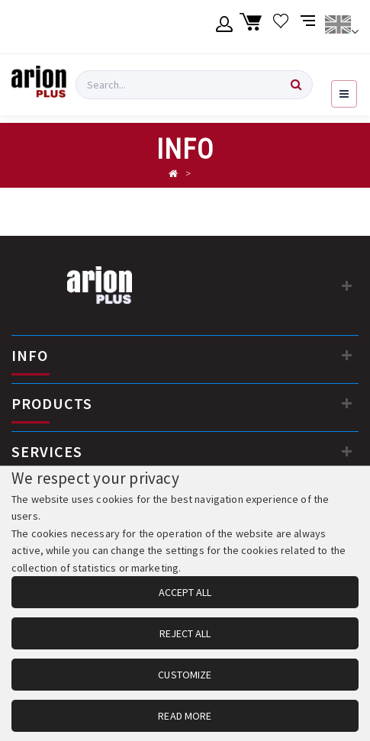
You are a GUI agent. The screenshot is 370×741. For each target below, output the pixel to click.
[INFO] (347, 354)
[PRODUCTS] (347, 402)
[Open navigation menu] (344, 94)
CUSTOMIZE (184, 674)
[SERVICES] (347, 451)
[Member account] (224, 27)
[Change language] (341, 27)
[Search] (296, 84)
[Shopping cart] (253, 27)
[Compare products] (309, 27)
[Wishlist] (281, 27)
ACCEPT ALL (185, 592)
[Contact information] (347, 285)
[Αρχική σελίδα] (173, 173)
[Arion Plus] (38, 85)
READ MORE (184, 716)
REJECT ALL (185, 633)
